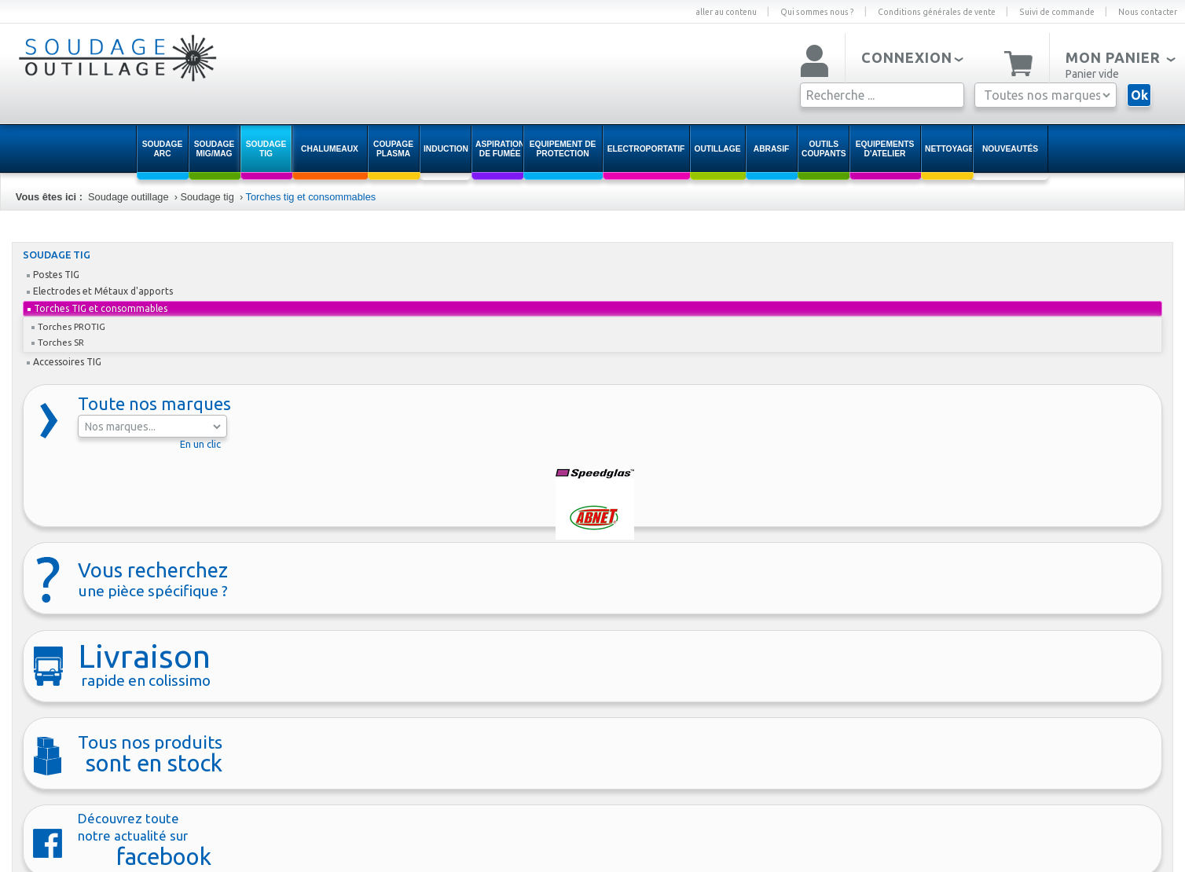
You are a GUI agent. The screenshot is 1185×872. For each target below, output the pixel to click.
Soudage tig (206, 197)
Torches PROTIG (68, 326)
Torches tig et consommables (310, 197)
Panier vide (1092, 74)
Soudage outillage (128, 197)
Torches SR (57, 342)
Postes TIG (53, 274)
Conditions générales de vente (937, 11)
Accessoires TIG (64, 362)
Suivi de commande (1057, 11)
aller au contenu (726, 11)
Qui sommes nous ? (817, 11)
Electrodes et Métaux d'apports (100, 291)
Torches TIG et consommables (97, 308)
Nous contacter (1147, 11)
